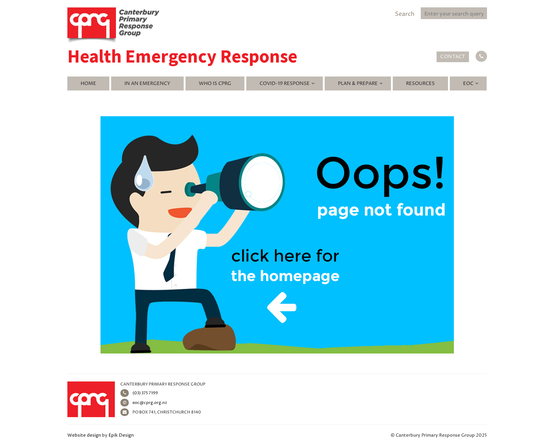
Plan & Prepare (358, 83)
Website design (84, 435)
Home (88, 83)
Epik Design (121, 435)
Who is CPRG (215, 83)
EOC (468, 83)
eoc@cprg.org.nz (143, 402)
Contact (452, 56)
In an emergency (147, 83)
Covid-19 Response (285, 83)
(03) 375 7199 (139, 393)
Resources (420, 83)
